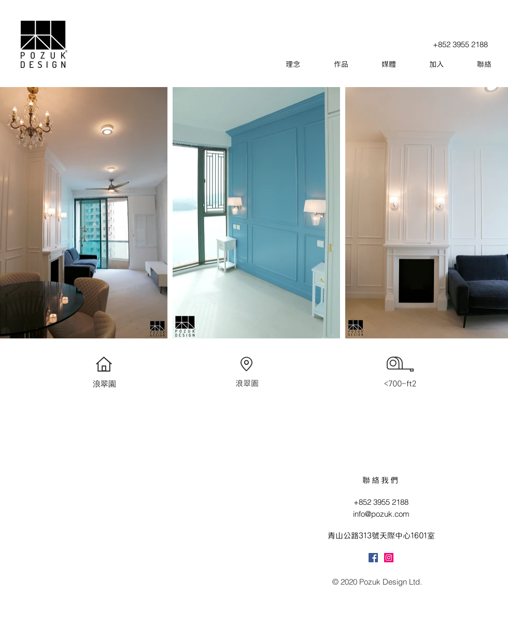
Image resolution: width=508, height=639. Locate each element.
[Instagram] (388, 557)
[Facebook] (373, 557)
